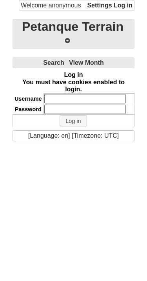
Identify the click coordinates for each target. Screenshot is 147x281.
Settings (99, 5)
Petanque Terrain (72, 27)
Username (28, 99)
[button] (73, 121)
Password (28, 109)
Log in (123, 5)
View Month (86, 62)
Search (53, 62)
